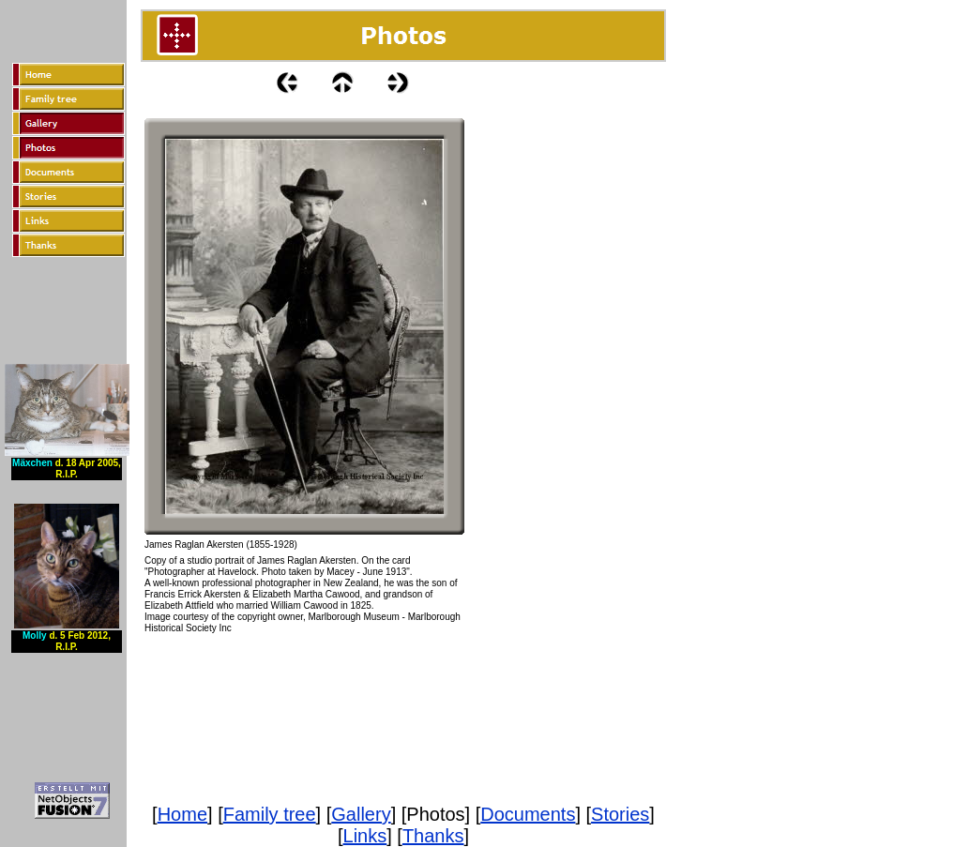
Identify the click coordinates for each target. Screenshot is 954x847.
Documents (527, 814)
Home (182, 814)
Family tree (269, 814)
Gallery (360, 814)
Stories (620, 814)
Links (365, 835)
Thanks (433, 835)
